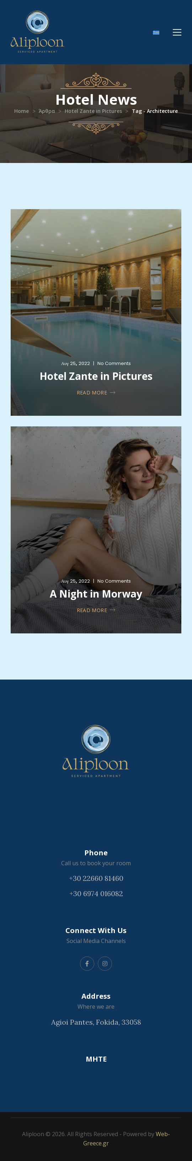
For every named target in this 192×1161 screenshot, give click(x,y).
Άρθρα (47, 111)
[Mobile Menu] (177, 32)
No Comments (114, 363)
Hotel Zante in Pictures (93, 111)
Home (21, 111)
